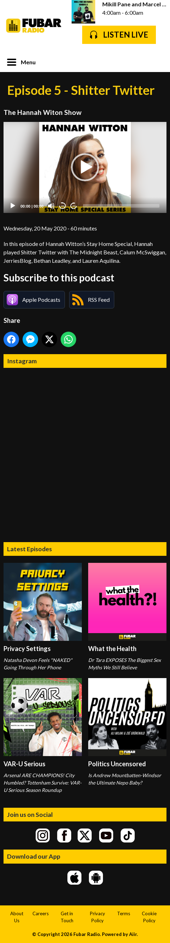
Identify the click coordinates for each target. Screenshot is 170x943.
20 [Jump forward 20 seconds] (73, 206)
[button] (85, 167)
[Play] (12, 205)
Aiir (133, 934)
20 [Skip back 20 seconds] (62, 206)
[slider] (121, 206)
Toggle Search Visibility (155, 61)
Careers (40, 913)
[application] (85, 167)
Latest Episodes (29, 549)
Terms (123, 913)
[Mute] (51, 205)
